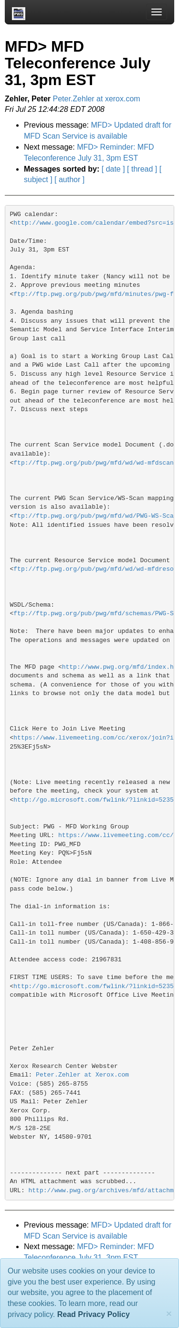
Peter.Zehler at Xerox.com (82, 1074)
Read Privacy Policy (93, 1314)
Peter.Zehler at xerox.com (96, 99)
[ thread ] (142, 169)
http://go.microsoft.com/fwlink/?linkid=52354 (95, 800)
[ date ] (113, 169)
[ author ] (69, 179)
